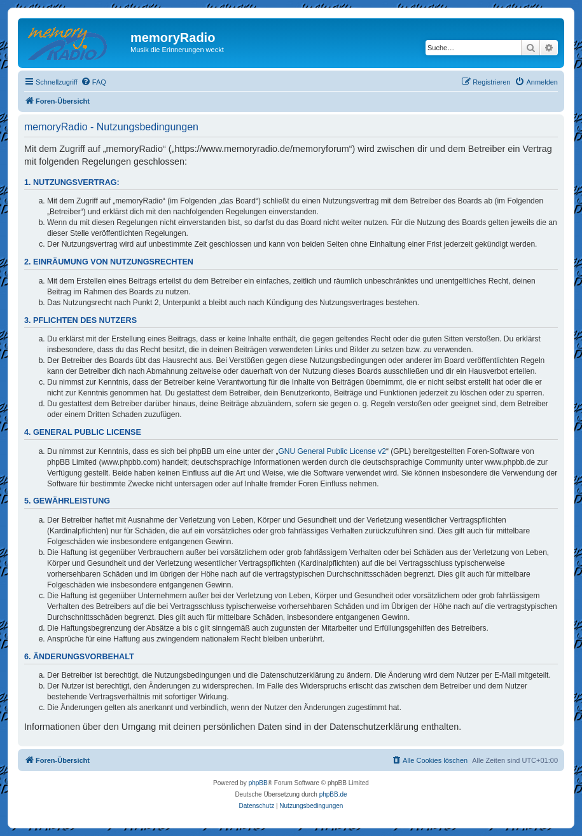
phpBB (258, 782)
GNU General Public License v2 (332, 451)
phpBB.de (333, 794)
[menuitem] (93, 82)
